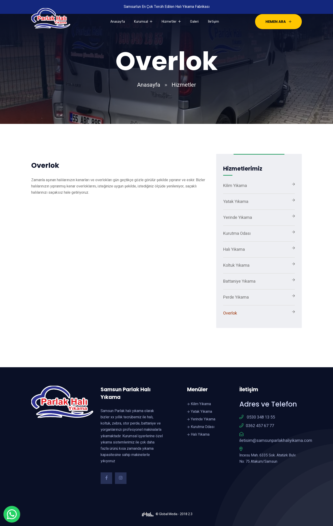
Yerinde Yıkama (237, 217)
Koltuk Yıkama (236, 265)
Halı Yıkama (234, 249)
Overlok (230, 313)
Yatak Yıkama (235, 202)
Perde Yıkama (236, 297)
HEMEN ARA (278, 21)
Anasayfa (117, 22)
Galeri (194, 22)
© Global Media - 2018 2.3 (166, 514)
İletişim (213, 22)
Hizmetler (171, 22)
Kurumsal (143, 22)
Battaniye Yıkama (239, 281)
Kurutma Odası (237, 233)
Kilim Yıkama (235, 186)
